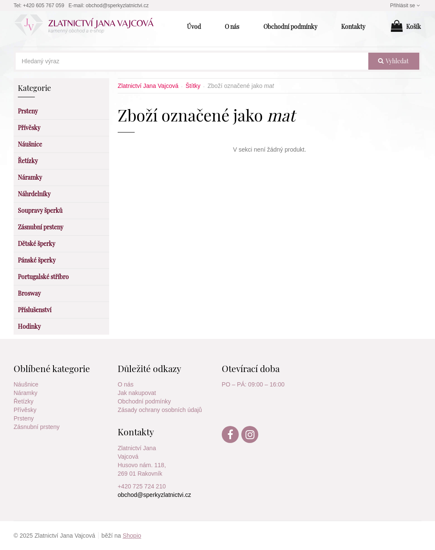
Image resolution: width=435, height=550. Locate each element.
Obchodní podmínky (144, 401)
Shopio (132, 535)
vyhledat (393, 61)
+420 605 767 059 (43, 5)
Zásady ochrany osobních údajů (160, 409)
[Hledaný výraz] (192, 61)
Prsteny (24, 418)
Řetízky (24, 401)
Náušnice (26, 384)
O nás (125, 384)
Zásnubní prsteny (36, 426)
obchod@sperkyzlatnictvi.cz (117, 5)
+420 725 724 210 (142, 486)
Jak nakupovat (137, 392)
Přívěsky (25, 409)
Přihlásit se (405, 5)
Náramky (25, 392)
